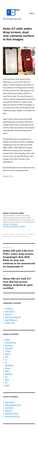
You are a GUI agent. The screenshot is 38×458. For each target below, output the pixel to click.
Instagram (14, 224)
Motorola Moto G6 (12, 416)
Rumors (9, 236)
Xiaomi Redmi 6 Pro (13, 405)
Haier (7, 371)
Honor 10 (8, 314)
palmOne (8, 374)
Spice (7, 380)
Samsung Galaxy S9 (13, 317)
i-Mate (8, 351)
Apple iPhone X (11, 320)
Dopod (7, 354)
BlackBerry (9, 365)
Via (11, 176)
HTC (6, 357)
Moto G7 (17, 236)
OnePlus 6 (9, 309)
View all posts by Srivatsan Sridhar (14, 226)
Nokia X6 (8, 411)
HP (6, 377)
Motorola (31, 234)
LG (6, 360)
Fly (6, 382)
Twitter (5, 224)
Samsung (8, 345)
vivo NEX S (9, 408)
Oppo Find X (10, 402)
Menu (31, 13)
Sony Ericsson (10, 342)
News (5, 236)
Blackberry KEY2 (11, 414)
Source (5, 176)
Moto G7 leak (24, 236)
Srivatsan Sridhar (8, 234)
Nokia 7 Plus (10, 323)
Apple (7, 385)
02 (6, 362)
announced (15, 82)
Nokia (7, 340)
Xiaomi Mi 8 (10, 311)
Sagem (7, 368)
